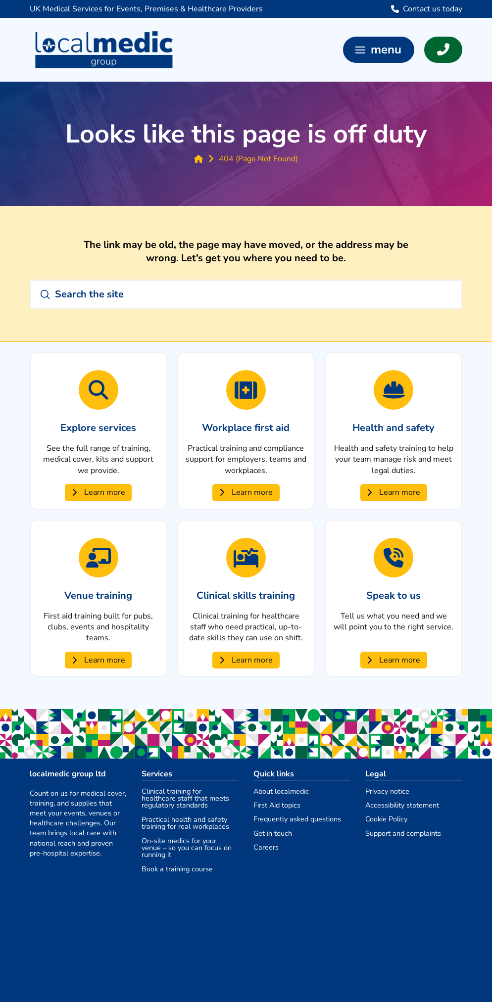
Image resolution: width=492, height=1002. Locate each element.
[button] (378, 50)
